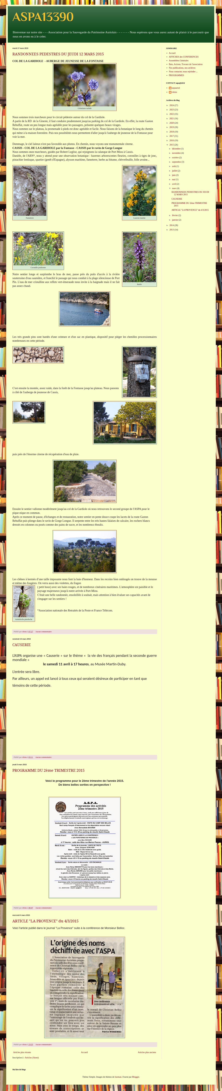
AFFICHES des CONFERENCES (184, 57)
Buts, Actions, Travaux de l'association (186, 64)
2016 (172, 140)
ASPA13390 (43, 17)
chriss (174, 92)
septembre (176, 162)
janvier (175, 220)
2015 (172, 145)
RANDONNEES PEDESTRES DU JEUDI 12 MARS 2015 (58, 54)
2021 (172, 118)
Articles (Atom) (32, 1057)
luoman (118, 1077)
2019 (172, 127)
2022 (172, 114)
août (174, 166)
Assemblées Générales (178, 60)
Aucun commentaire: (43, 632)
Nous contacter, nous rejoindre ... (183, 71)
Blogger (135, 1077)
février (175, 215)
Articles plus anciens (147, 1052)
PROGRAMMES (176, 75)
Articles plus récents (22, 1052)
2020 (172, 123)
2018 (172, 132)
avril (174, 184)
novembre (176, 153)
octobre (175, 157)
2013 (172, 230)
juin (174, 175)
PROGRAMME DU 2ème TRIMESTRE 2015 (48, 770)
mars (174, 188)
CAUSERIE (21, 645)
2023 (172, 110)
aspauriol (176, 88)
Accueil (84, 1052)
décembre (176, 149)
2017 (172, 136)
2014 (172, 225)
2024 (172, 105)
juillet (175, 171)
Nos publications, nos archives (182, 68)
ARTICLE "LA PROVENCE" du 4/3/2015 (45, 921)
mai (174, 179)
